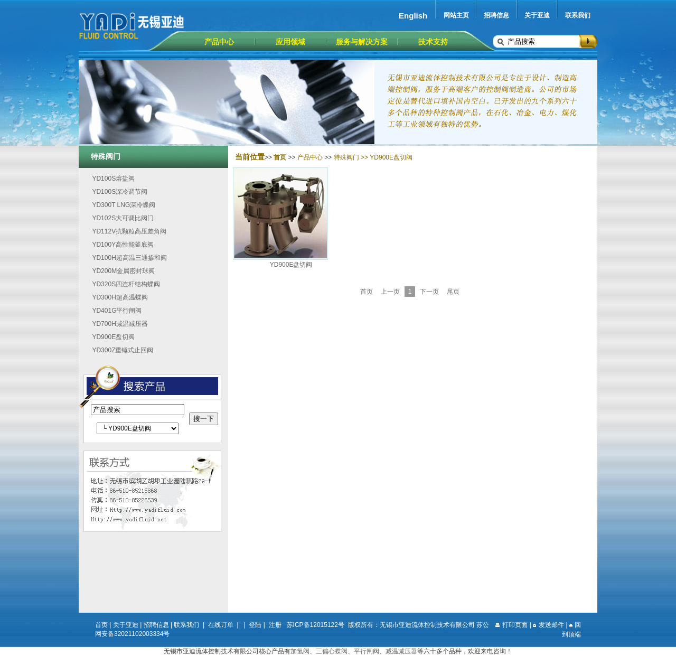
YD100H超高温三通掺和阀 (129, 257)
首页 (366, 291)
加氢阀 (299, 651)
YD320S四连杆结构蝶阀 (126, 284)
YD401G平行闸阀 (117, 310)
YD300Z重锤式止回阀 (122, 350)
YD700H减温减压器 (119, 323)
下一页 (429, 291)
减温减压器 (401, 651)
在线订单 (220, 625)
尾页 (453, 291)
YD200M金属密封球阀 (123, 271)
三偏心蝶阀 (332, 651)
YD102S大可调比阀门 (123, 218)
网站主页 (456, 15)
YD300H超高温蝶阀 (119, 297)
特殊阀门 (346, 157)
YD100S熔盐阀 (113, 178)
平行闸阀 (366, 651)
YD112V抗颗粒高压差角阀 (129, 231)
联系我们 (577, 15)
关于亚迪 (537, 15)
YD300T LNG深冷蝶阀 (123, 205)
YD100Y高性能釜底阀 (123, 244)
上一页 (390, 291)
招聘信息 (496, 15)
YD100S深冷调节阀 (119, 191)
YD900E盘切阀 (113, 337)
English (413, 15)
